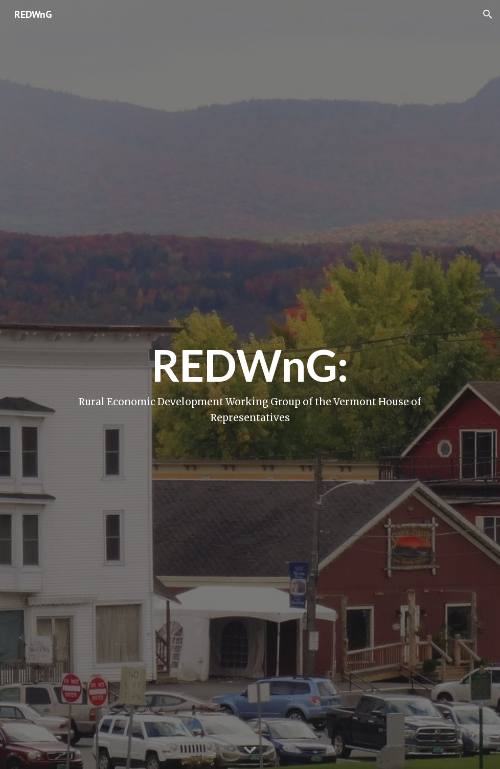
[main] (250, 384)
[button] (487, 14)
